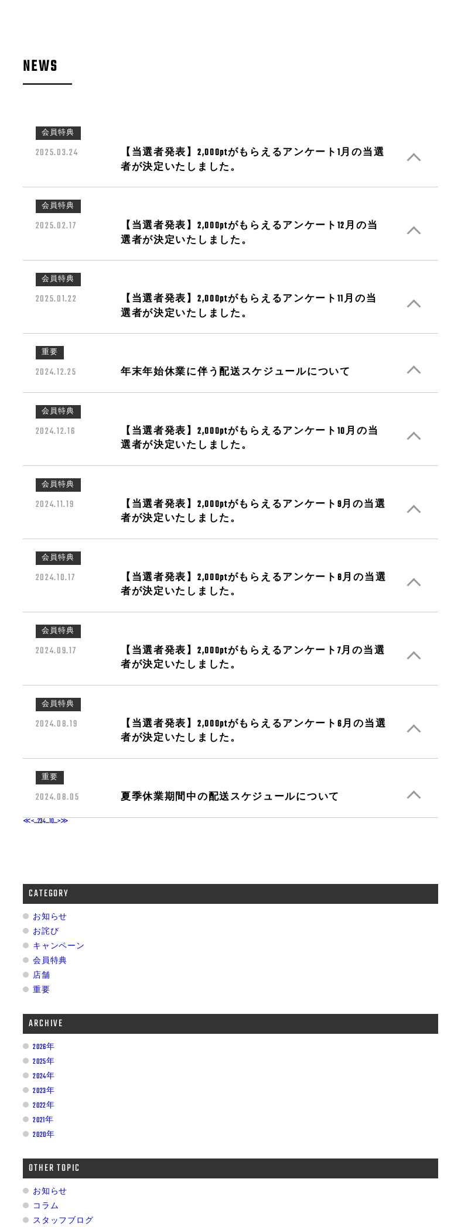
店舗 (41, 976)
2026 (39, 1047)
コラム (46, 1206)
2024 (39, 1076)
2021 (39, 1120)
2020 (39, 1135)
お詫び (46, 932)
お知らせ (50, 917)
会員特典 (50, 961)
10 (51, 821)
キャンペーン (58, 946)
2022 (39, 1106)
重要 (41, 990)
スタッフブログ (63, 1221)
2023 (39, 1091)
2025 (39, 1062)
